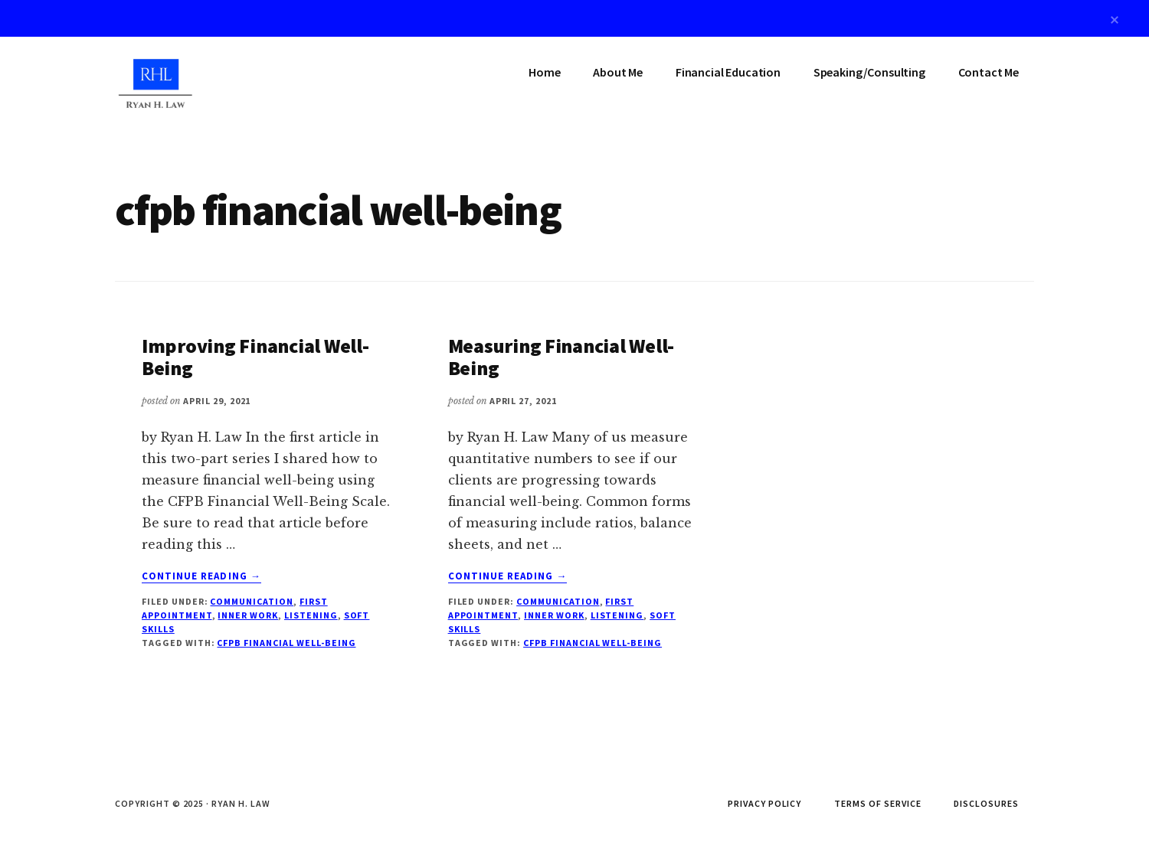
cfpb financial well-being (286, 642)
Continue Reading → (201, 576)
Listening (311, 615)
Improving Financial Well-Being (255, 356)
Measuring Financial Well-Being (561, 356)
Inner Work (248, 615)
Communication (251, 601)
